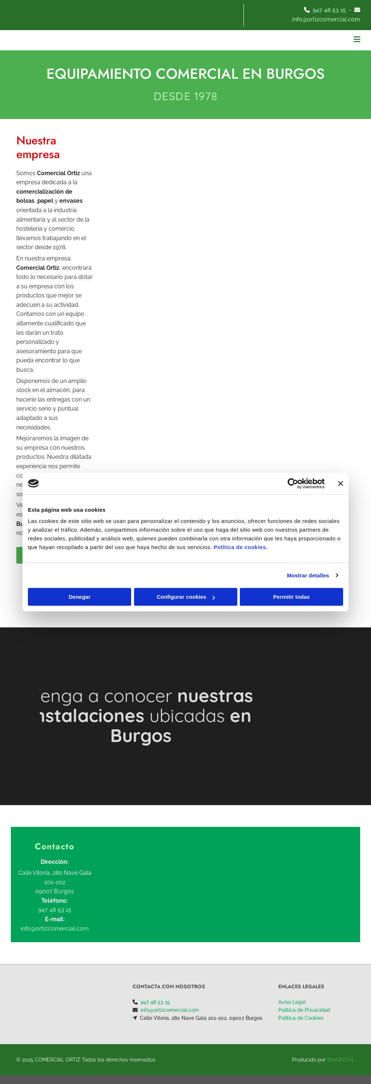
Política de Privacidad (304, 1010)
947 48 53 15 (329, 10)
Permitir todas (291, 597)
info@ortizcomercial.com (170, 1010)
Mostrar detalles (308, 575)
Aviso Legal (292, 1002)
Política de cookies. (240, 547)
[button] (246, 40)
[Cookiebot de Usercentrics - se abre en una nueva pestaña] (293, 483)
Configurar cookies (186, 597)
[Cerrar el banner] (340, 483)
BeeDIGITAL (341, 1060)
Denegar (79, 597)
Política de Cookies (301, 1018)
